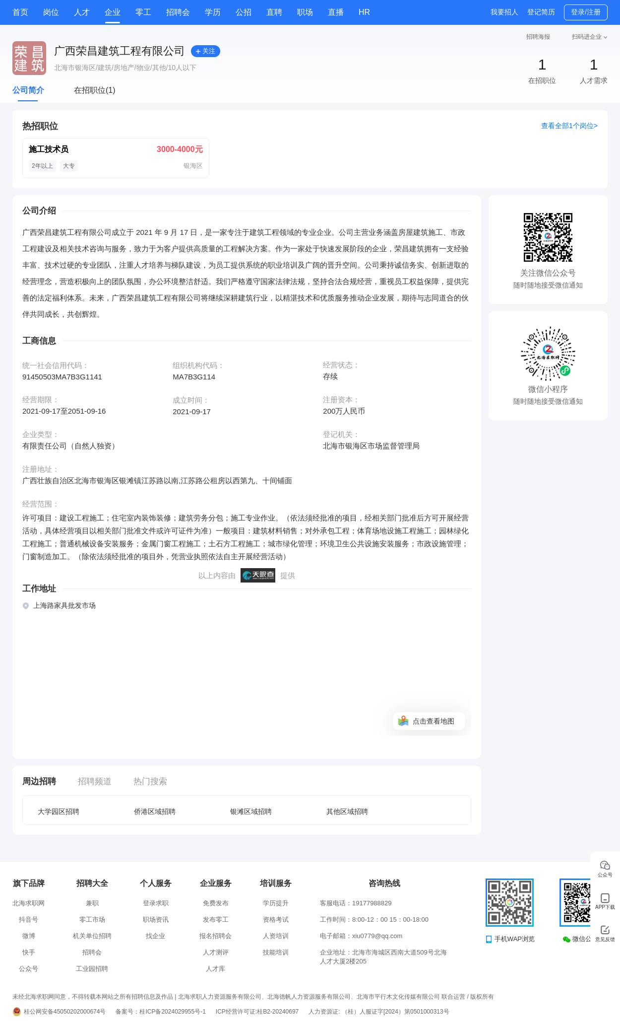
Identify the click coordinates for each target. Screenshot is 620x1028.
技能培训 (276, 952)
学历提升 (276, 903)
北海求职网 (28, 903)
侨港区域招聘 (155, 811)
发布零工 (216, 919)
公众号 (28, 968)
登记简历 (541, 12)
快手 (28, 952)
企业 (113, 12)
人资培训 (276, 936)
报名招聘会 (215, 936)
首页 (20, 12)
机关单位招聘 (92, 936)
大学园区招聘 (58, 811)
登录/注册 (586, 12)
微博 (28, 936)
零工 (143, 12)
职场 (305, 12)
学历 (213, 12)
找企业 (155, 936)
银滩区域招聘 (251, 811)
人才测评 (216, 952)
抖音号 (28, 919)
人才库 (215, 968)
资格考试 (276, 919)
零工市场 (92, 919)
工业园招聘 (92, 968)
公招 (243, 12)
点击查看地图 (433, 721)
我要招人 (504, 12)
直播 (336, 12)
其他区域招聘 (347, 811)
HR (364, 12)
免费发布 (216, 903)
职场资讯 (156, 919)
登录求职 (156, 903)
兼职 (92, 903)
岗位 (51, 12)
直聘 (274, 12)
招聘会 (178, 12)
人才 (82, 12)
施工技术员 (48, 149)
